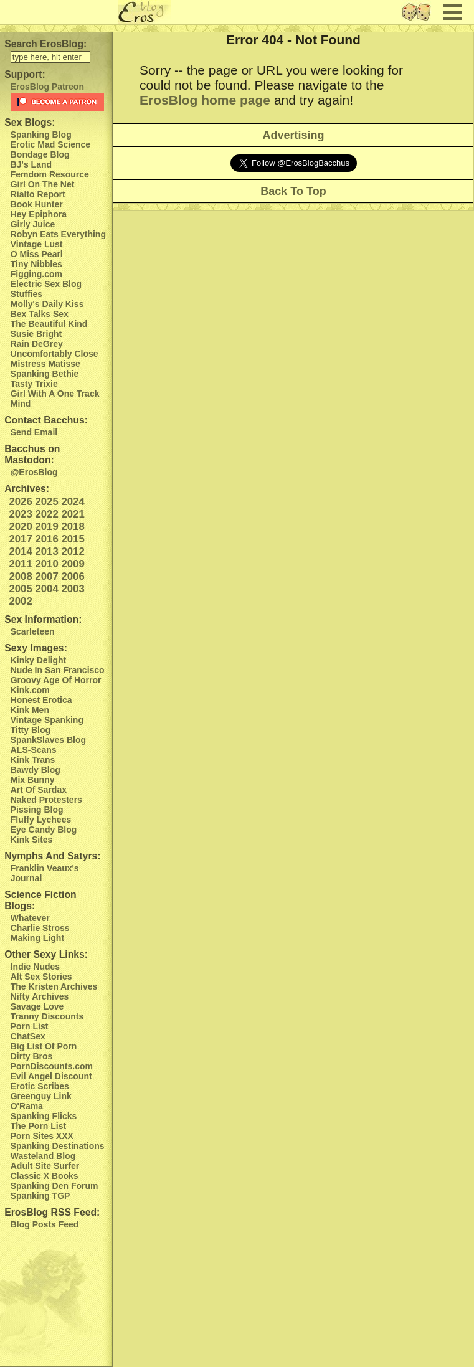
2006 (72, 576)
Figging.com (36, 274)
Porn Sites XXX (42, 1136)
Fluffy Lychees (41, 820)
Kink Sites (32, 839)
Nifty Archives (40, 996)
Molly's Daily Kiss (47, 304)
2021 (72, 514)
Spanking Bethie (45, 374)
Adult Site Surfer (45, 1166)
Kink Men (30, 710)
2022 (46, 514)
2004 (46, 589)
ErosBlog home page (205, 100)
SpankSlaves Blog (48, 740)
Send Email (34, 432)
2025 (46, 502)
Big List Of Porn (44, 1046)
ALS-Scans (34, 750)
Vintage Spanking (47, 720)
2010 (46, 564)
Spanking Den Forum (54, 1186)
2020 (20, 526)
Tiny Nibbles (36, 264)
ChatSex (28, 1036)
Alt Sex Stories (41, 976)
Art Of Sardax (39, 790)
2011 (20, 564)
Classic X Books (44, 1176)
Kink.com (30, 690)
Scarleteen (33, 631)
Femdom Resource (50, 174)
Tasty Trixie (34, 384)
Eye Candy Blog (44, 830)
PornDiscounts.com (52, 1066)
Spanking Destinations (58, 1146)
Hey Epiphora (39, 214)
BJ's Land (31, 164)
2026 (20, 502)
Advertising (293, 135)
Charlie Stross (40, 928)
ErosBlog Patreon (47, 87)
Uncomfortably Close (54, 354)
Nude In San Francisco (58, 670)
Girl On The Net (43, 184)
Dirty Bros (32, 1056)
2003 (72, 589)
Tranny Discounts (47, 1016)
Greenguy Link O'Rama (41, 1101)
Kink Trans (33, 760)
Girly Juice (33, 224)
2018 (72, 526)
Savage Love (37, 1006)
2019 (46, 526)
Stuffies (26, 294)
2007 (46, 576)
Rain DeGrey (37, 344)
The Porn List (38, 1126)
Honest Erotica (41, 700)
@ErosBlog (34, 472)
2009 (72, 564)
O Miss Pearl (37, 254)
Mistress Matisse (45, 364)
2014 (20, 551)
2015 (72, 539)
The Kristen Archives (54, 986)
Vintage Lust (37, 244)
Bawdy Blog (35, 770)
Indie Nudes (35, 967)
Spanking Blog (41, 135)
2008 (20, 576)
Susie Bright (36, 334)
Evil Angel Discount (51, 1076)
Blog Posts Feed (45, 1224)
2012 (72, 551)
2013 (46, 551)
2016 (46, 539)
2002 (20, 601)
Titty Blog (30, 730)
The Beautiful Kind (49, 324)
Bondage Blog (40, 154)
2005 (20, 589)
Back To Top (293, 191)
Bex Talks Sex (40, 314)
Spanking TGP (40, 1196)
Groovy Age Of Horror (56, 680)
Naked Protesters (46, 800)
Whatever (30, 918)
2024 (72, 502)
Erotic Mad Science (50, 144)
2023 (20, 514)
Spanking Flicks (44, 1116)
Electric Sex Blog (46, 284)
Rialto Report (38, 194)
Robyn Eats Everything (58, 234)
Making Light (37, 938)
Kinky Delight (38, 660)
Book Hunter (37, 204)
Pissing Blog (37, 810)
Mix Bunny (33, 780)
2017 (20, 539)
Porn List (30, 1026)
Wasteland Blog (43, 1156)
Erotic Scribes (40, 1086)
